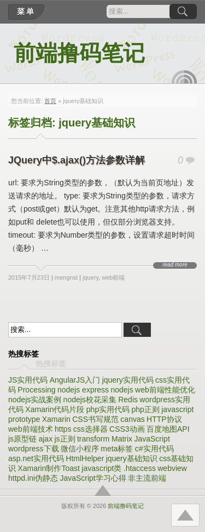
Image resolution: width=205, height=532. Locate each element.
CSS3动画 (127, 429)
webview (172, 468)
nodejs (121, 389)
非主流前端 (147, 478)
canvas (132, 419)
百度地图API (168, 429)
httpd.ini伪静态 (33, 478)
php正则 (146, 409)
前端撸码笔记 (79, 53)
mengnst (66, 277)
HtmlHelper (85, 458)
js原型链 (22, 438)
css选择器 (90, 429)
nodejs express (83, 389)
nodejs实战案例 (34, 399)
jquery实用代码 (128, 380)
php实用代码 (108, 409)
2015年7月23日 (29, 277)
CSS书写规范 (95, 419)
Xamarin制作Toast (48, 468)
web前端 (113, 277)
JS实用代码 (28, 380)
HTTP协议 (164, 419)
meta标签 (117, 448)
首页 (50, 101)
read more (175, 265)
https (63, 429)
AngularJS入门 (75, 380)
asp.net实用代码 (36, 458)
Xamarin (56, 419)
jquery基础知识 (131, 458)
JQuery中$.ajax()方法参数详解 (76, 160)
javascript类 (101, 468)
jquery (90, 277)
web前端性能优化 (165, 389)
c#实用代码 (154, 448)
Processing (36, 389)
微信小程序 (80, 448)
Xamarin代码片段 (54, 409)
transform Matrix (104, 438)
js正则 (65, 438)
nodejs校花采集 (89, 399)
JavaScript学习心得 (93, 478)
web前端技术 (30, 429)
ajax (45, 438)
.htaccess (140, 468)
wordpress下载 (33, 448)
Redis (128, 399)
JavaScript (151, 438)
